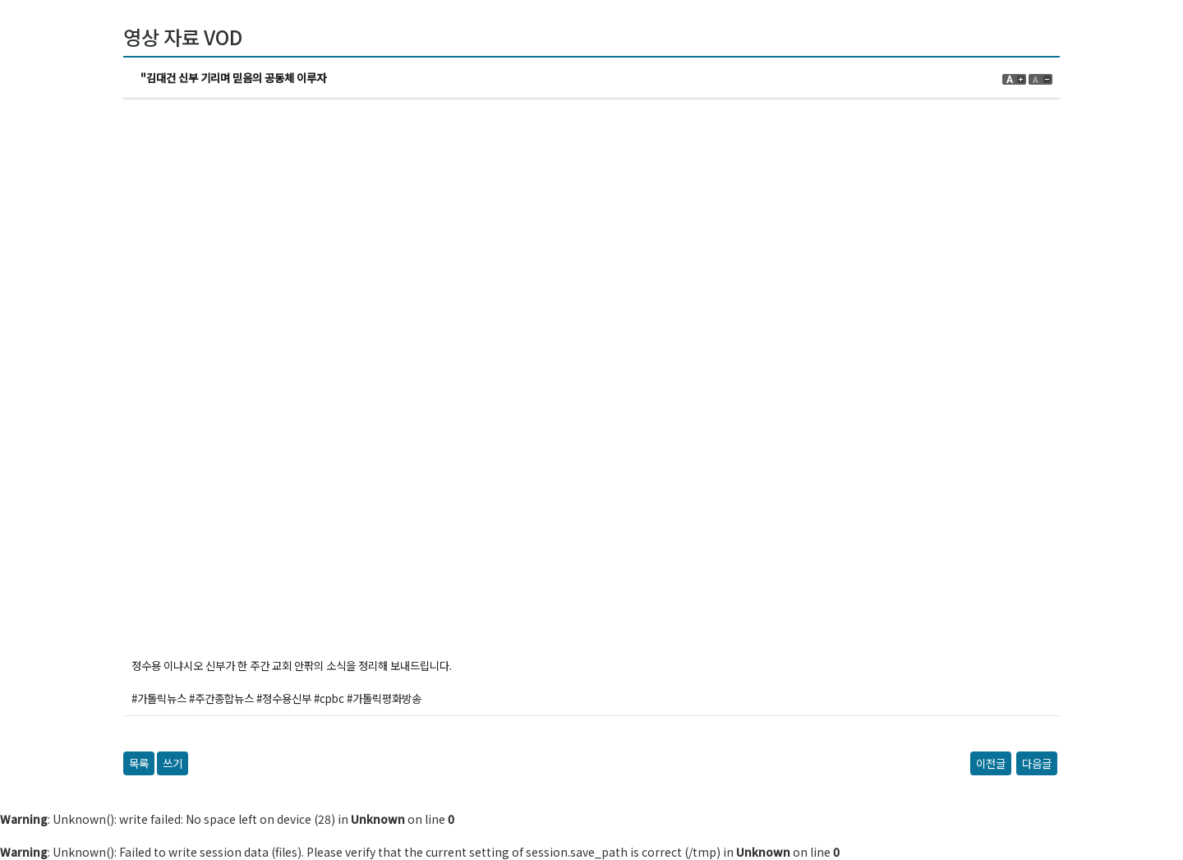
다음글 (1037, 763)
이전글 (991, 763)
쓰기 (172, 763)
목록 (139, 763)
